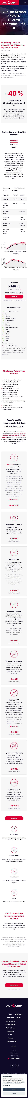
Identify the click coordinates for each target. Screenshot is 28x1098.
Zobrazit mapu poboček (14, 990)
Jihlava (8, 323)
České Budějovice (11, 318)
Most (7, 329)
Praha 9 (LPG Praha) (11, 346)
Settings (14, 1093)
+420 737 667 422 (15, 1058)
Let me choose (6, 1085)
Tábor (7, 338)
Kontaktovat (14, 985)
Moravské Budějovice (12, 327)
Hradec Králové (10, 320)
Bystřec (8, 316)
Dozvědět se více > (8, 409)
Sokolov (8, 336)
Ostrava (8, 331)
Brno (7, 314)
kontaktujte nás (16, 350)
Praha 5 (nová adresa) (12, 312)
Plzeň (7, 334)
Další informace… (14, 499)
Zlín (7, 340)
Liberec (8, 325)
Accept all (14, 1089)
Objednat (14, 296)
